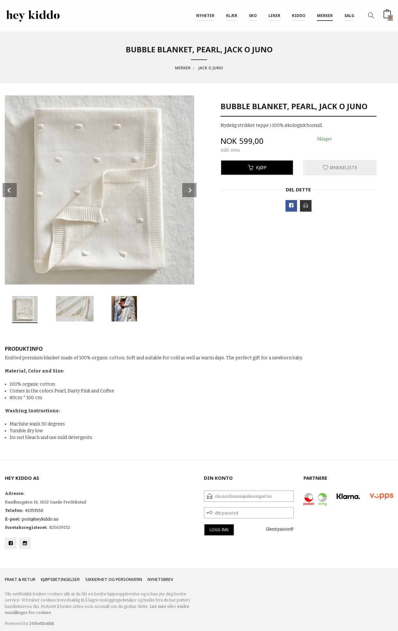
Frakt (11, 579)
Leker (274, 15)
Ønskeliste (340, 167)
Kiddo (298, 15)
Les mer (158, 606)
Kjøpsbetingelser (60, 579)
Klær (231, 15)
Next (189, 190)
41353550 (34, 510)
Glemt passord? (280, 529)
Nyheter (205, 15)
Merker (325, 15)
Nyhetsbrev (160, 579)
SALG (349, 15)
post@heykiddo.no (40, 519)
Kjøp (257, 167)
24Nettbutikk (41, 623)
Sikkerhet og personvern (113, 579)
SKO (253, 15)
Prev (10, 190)
